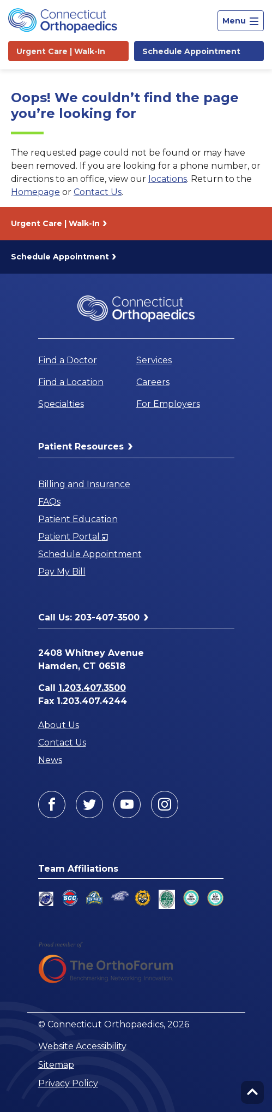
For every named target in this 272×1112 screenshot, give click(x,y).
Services (154, 360)
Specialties (61, 404)
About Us (58, 725)
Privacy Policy (68, 1083)
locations (167, 179)
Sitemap (56, 1065)
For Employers (168, 404)
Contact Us (98, 192)
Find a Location (71, 382)
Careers (153, 382)
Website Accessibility (82, 1046)
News (50, 760)
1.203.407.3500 (92, 688)
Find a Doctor (67, 360)
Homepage (35, 192)
